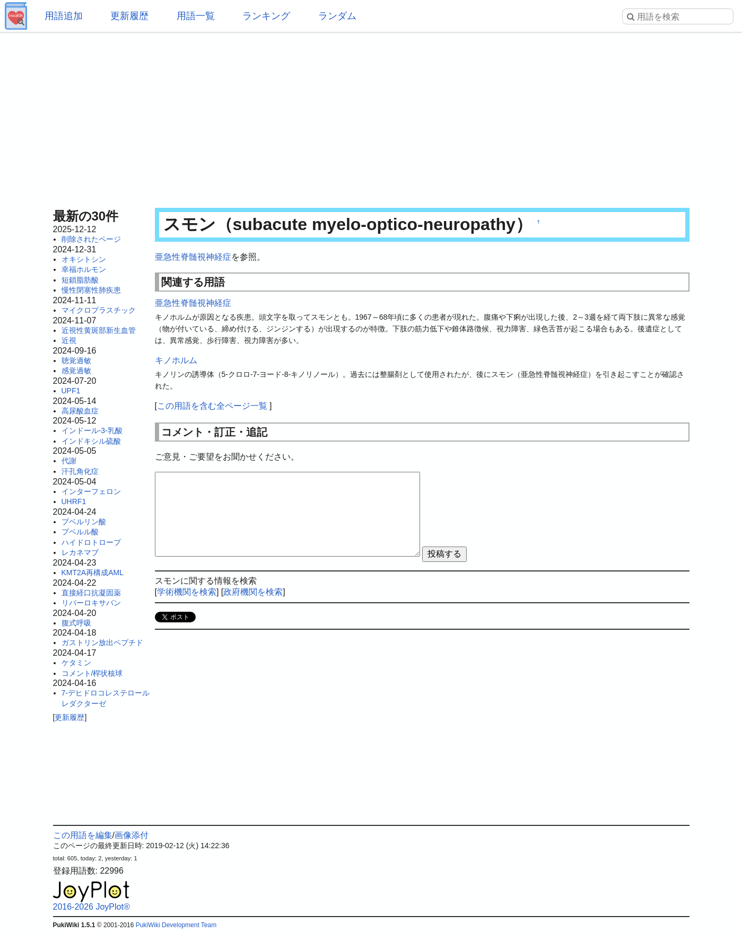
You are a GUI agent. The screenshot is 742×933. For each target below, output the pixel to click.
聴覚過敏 (76, 360)
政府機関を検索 (253, 591)
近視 (69, 340)
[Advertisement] (371, 116)
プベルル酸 (80, 531)
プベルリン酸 (84, 521)
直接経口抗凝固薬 (91, 592)
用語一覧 (196, 16)
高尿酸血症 (80, 411)
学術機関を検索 (186, 591)
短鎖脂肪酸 (80, 280)
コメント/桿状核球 (92, 673)
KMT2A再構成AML (93, 572)
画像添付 (132, 835)
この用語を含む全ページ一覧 (212, 405)
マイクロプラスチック (99, 310)
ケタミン (76, 662)
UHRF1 (74, 501)
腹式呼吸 (76, 623)
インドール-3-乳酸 (92, 430)
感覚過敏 (76, 370)
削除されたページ (91, 239)
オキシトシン (84, 259)
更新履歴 (129, 16)
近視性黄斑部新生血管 (99, 330)
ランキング (266, 16)
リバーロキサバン (91, 602)
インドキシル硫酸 (91, 441)
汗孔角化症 (80, 471)
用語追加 (64, 16)
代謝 (69, 460)
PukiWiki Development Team (176, 925)
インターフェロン (91, 491)
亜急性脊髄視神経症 (193, 256)
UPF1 (71, 390)
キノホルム (176, 360)
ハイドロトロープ (91, 542)
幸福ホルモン (84, 269)
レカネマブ (80, 552)
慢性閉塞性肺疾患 (91, 290)
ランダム (337, 16)
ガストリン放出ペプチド (102, 642)
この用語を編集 (82, 835)
